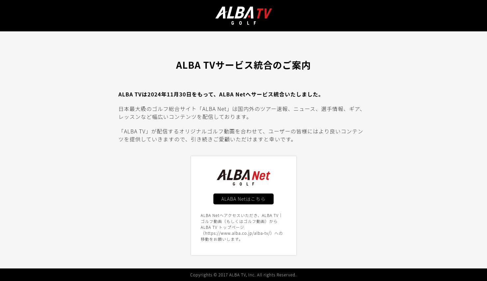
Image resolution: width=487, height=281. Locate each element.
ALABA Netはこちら (243, 198)
